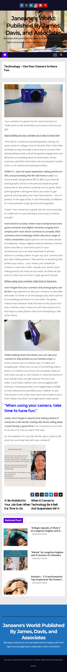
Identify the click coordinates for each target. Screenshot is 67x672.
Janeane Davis (39, 534)
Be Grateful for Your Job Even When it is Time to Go (17, 504)
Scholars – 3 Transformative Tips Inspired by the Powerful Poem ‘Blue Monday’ (47, 579)
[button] (62, 55)
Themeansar (57, 659)
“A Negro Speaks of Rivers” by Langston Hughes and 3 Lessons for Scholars (46, 531)
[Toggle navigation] (55, 55)
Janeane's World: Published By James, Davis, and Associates (34, 25)
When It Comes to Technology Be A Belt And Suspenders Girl (45, 504)
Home (33, 666)
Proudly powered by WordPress (18, 659)
